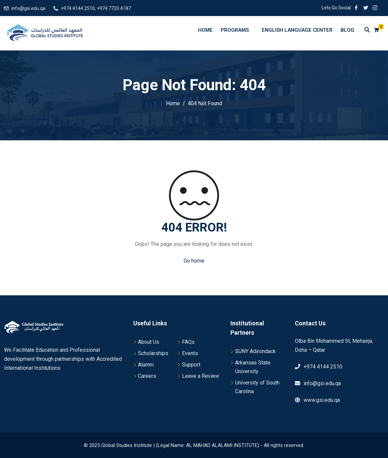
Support (191, 364)
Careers (147, 376)
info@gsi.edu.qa (28, 8)
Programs (238, 30)
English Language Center (297, 30)
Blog (347, 30)
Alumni (146, 364)
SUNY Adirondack (255, 351)
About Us (148, 342)
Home (205, 30)
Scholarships (153, 353)
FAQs (188, 342)
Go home (194, 261)
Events (190, 353)
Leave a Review (200, 376)
